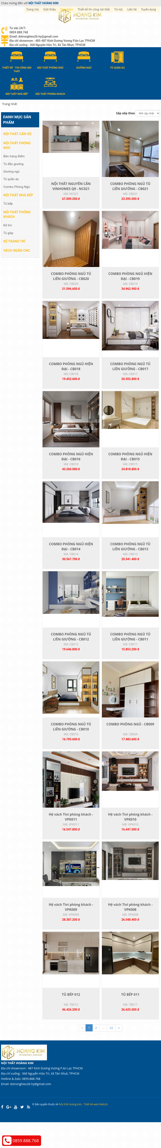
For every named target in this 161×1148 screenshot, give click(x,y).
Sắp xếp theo (125, 113)
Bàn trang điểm (14, 156)
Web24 (103, 1130)
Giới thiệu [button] (49, 9)
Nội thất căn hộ (17, 133)
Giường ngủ (11, 171)
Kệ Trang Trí (14, 241)
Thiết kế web (91, 1130)
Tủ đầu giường (13, 163)
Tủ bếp (8, 203)
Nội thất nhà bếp (18, 195)
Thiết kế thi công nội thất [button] (94, 9)
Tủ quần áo (11, 179)
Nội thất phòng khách (17, 214)
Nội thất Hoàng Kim (70, 1130)
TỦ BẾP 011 (130, 1020)
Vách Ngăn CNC (16, 250)
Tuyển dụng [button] (148, 9)
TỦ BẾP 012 (71, 1020)
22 (111, 1054)
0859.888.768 (26, 1140)
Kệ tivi (7, 225)
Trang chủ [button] (32, 9)
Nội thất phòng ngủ (17, 145)
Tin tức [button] (118, 9)
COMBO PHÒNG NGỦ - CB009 (130, 742)
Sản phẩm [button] (66, 9)
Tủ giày (8, 232)
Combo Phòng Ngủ (16, 187)
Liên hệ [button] (132, 9)
